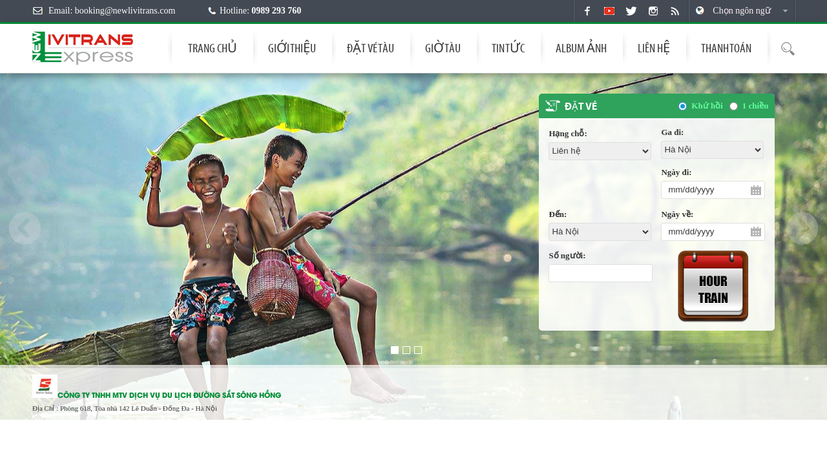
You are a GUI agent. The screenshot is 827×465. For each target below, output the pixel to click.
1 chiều (755, 105)
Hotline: (260, 11)
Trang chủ (212, 48)
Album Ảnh (581, 48)
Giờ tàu (443, 48)
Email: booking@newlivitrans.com (111, 11)
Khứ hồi (706, 105)
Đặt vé (581, 106)
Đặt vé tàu (370, 48)
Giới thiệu (292, 48)
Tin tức (508, 48)
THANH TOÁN (726, 48)
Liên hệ (654, 48)
